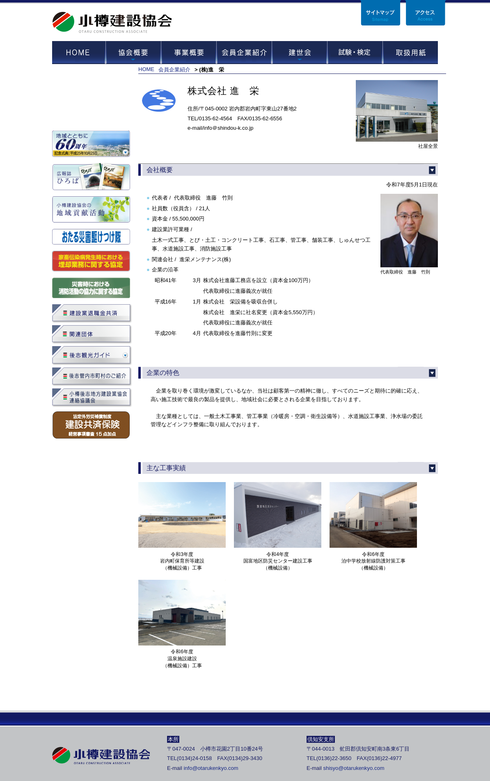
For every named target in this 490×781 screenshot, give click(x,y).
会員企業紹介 (244, 52)
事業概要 (188, 52)
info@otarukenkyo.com (210, 768)
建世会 (299, 52)
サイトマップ (380, 12)
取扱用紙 (410, 52)
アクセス (425, 12)
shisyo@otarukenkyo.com (353, 768)
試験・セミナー (354, 52)
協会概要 (133, 52)
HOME (78, 52)
